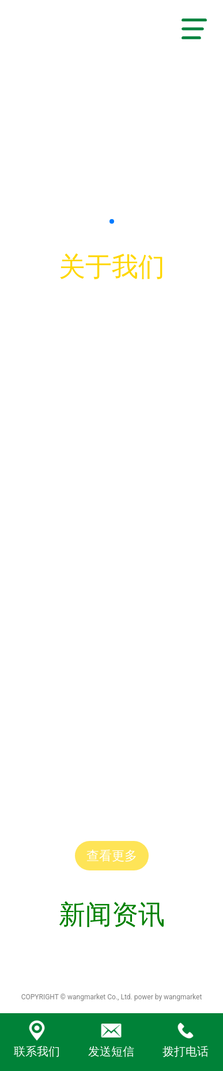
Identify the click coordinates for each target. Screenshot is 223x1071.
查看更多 (111, 855)
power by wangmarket (168, 997)
